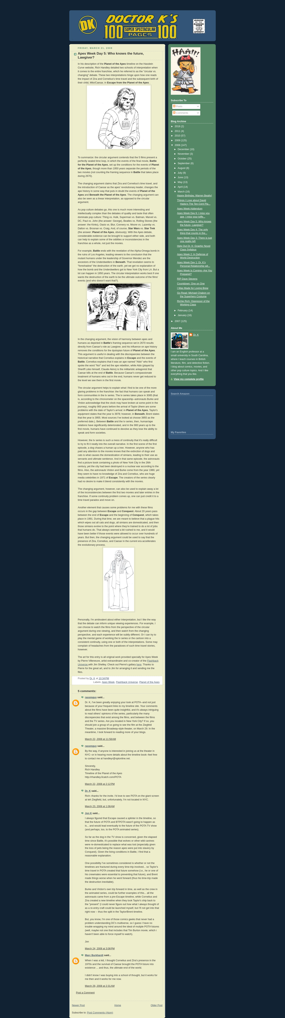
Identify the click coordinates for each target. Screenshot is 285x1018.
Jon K (88, 813)
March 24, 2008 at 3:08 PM (100, 948)
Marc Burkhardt (94, 955)
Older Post (156, 1005)
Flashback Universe (127, 682)
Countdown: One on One (191, 283)
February (183, 310)
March (181, 191)
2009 (178, 140)
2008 (178, 145)
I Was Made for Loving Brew (192, 288)
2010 (178, 135)
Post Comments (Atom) (100, 1012)
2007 (178, 321)
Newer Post (78, 1005)
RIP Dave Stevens (187, 278)
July (180, 172)
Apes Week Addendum (189, 208)
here (139, 664)
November (184, 153)
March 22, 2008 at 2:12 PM (100, 784)
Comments (180, 113)
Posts (177, 106)
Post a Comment (85, 992)
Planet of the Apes (149, 682)
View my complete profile (189, 379)
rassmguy (91, 697)
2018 (178, 126)
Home (117, 1005)
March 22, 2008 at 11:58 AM (100, 739)
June (181, 177)
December (184, 149)
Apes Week (108, 682)
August (182, 168)
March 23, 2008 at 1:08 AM (100, 806)
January (182, 315)
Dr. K (88, 791)
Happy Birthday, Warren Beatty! (194, 195)
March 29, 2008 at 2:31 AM (100, 986)
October (182, 158)
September (184, 163)
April (180, 187)
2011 (178, 131)
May (180, 182)
